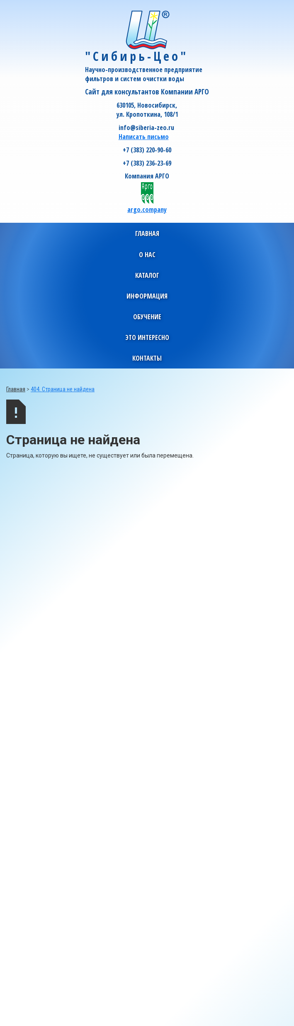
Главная (147, 233)
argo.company (147, 209)
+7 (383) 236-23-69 (147, 163)
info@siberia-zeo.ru (146, 127)
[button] (147, 254)
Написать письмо (144, 136)
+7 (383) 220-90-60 (147, 149)
